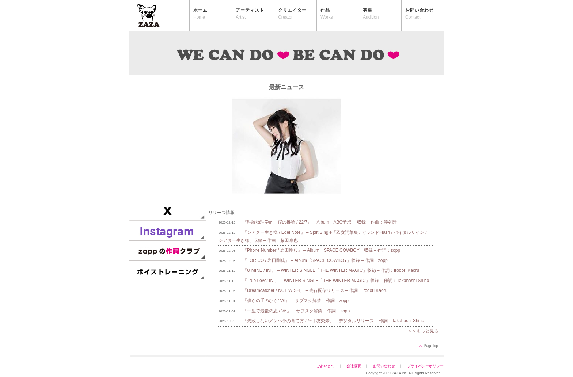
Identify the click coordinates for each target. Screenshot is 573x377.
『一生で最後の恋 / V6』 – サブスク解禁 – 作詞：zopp (296, 310)
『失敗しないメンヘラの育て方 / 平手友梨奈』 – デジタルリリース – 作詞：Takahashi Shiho (333, 320)
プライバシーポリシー (427, 366)
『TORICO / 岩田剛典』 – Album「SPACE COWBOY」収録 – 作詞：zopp (315, 260)
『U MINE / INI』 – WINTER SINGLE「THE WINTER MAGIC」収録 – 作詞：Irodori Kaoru (331, 270)
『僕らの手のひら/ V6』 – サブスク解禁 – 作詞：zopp (296, 300)
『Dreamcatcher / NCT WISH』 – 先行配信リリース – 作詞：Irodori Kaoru (315, 290)
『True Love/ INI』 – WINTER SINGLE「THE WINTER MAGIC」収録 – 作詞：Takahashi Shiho (336, 280)
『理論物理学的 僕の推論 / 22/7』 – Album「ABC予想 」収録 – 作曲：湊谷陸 (320, 222)
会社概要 (353, 366)
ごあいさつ (325, 366)
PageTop (431, 346)
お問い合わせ (384, 366)
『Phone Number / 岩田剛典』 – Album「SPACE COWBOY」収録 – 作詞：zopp (321, 250)
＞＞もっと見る (423, 331)
